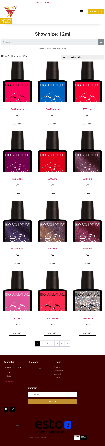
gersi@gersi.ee (9, 381)
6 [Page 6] (62, 343)
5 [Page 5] (57, 343)
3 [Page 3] (47, 343)
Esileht (41, 49)
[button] (81, 11)
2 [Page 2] (42, 343)
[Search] (101, 42)
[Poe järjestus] (82, 57)
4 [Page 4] (52, 343)
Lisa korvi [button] (17, 124)
